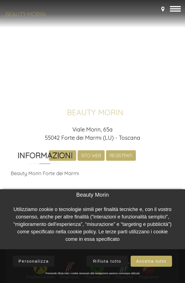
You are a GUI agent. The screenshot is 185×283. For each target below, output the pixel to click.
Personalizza (33, 261)
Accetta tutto (151, 261)
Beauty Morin (26, 14)
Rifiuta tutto (107, 261)
